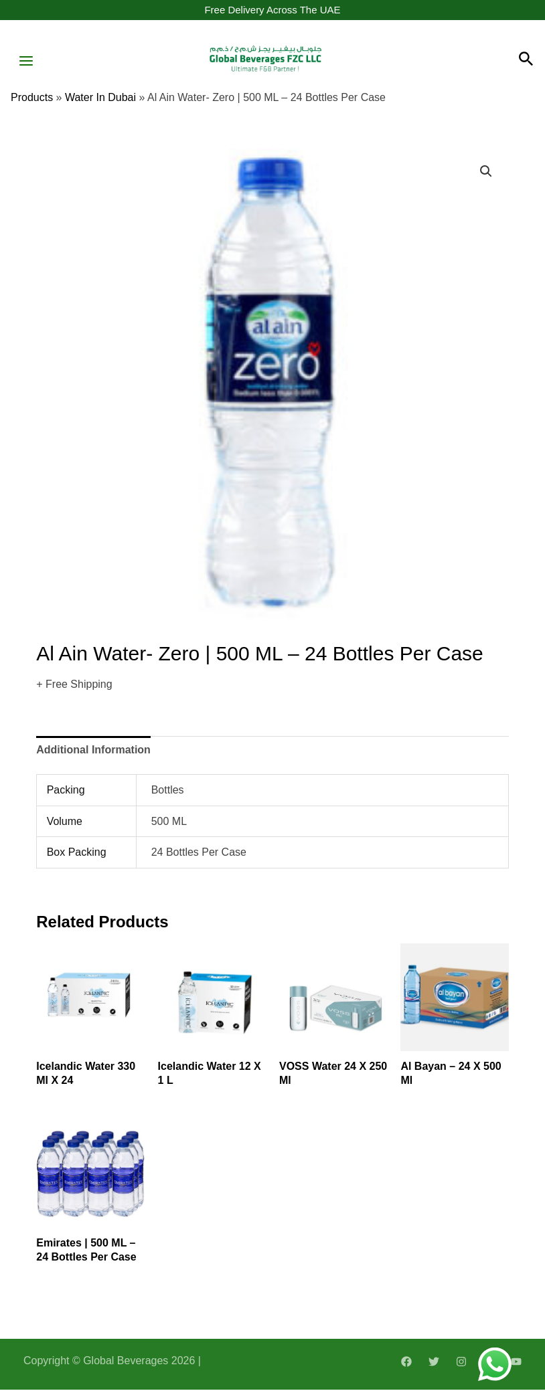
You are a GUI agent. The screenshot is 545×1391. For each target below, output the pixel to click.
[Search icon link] (526, 61)
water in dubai (100, 99)
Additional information (93, 751)
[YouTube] (516, 1363)
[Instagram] (461, 1363)
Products (32, 99)
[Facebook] (406, 1363)
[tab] (93, 751)
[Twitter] (434, 1363)
